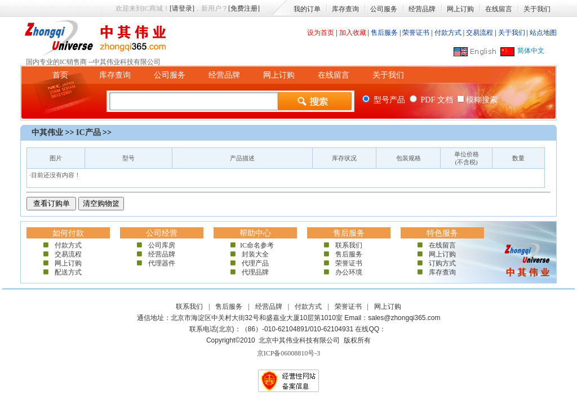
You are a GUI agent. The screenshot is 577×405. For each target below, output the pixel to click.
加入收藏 (352, 33)
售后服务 (384, 33)
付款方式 (447, 33)
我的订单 (307, 9)
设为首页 (320, 33)
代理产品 (255, 263)
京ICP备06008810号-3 (289, 353)
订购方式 (442, 263)
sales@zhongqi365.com (404, 318)
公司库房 (161, 245)
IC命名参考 (255, 245)
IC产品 (88, 132)
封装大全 (255, 254)
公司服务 (383, 9)
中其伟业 (47, 132)
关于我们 (537, 9)
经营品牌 (422, 9)
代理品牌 (255, 272)
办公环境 (348, 272)
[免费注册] (244, 8)
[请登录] (182, 8)
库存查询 (345, 9)
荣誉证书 (415, 33)
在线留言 (498, 9)
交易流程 (479, 33)
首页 (60, 75)
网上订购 (460, 9)
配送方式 (68, 272)
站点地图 (543, 33)
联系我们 (348, 245)
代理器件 (161, 263)
